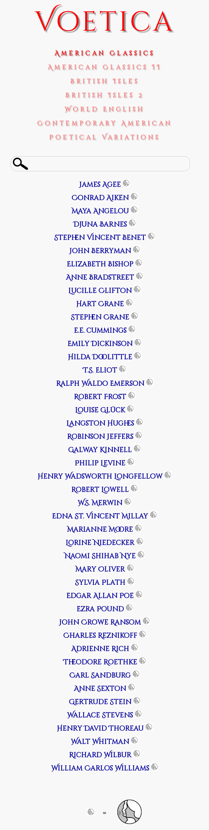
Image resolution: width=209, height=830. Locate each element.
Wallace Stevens (100, 715)
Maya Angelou (100, 211)
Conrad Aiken (100, 198)
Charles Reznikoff (100, 636)
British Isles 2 (104, 95)
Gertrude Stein (100, 702)
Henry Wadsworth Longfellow (99, 476)
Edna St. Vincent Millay (100, 516)
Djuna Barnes (100, 224)
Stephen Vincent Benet (100, 238)
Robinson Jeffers (100, 437)
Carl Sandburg (100, 675)
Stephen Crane (100, 317)
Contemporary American (104, 123)
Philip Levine (100, 463)
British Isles (104, 81)
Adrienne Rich (100, 649)
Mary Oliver (100, 569)
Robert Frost (100, 397)
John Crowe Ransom (100, 622)
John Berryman (100, 251)
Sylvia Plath (100, 582)
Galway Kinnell (100, 450)
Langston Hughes (100, 423)
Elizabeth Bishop (100, 264)
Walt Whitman (100, 742)
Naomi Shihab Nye (100, 556)
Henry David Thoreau (100, 728)
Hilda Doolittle (100, 357)
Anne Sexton (100, 689)
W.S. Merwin (100, 503)
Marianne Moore (100, 529)
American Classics (105, 53)
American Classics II (105, 67)
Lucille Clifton (100, 291)
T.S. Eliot (100, 370)
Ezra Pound (100, 609)
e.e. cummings (100, 330)
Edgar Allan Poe (100, 596)
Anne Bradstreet (100, 277)
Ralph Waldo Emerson (100, 383)
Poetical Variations (104, 137)
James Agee (100, 184)
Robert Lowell (100, 490)
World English (105, 109)
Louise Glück (100, 410)
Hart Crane (100, 304)
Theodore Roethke (100, 662)
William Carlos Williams (100, 768)
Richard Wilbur (100, 755)
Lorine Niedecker (100, 543)
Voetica (105, 22)
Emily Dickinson (100, 344)
